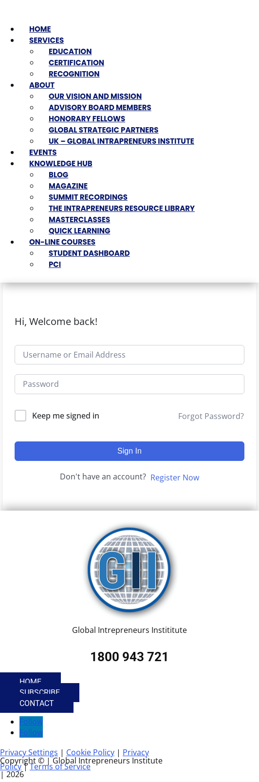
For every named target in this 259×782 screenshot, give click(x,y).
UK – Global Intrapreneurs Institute (121, 141)
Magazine (68, 186)
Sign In (129, 451)
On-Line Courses (62, 242)
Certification (76, 62)
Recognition (74, 74)
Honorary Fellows (87, 119)
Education (70, 51)
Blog (58, 175)
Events (43, 152)
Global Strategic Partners (103, 130)
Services (46, 40)
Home (40, 29)
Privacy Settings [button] (29, 752)
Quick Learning (79, 231)
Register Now (174, 477)
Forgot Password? (211, 416)
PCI (55, 264)
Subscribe (39, 692)
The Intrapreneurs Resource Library (122, 208)
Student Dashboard (89, 253)
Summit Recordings (88, 197)
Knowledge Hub (60, 163)
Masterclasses (79, 219)
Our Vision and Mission (95, 96)
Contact (36, 703)
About (42, 85)
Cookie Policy (90, 752)
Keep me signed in (65, 415)
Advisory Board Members (100, 107)
